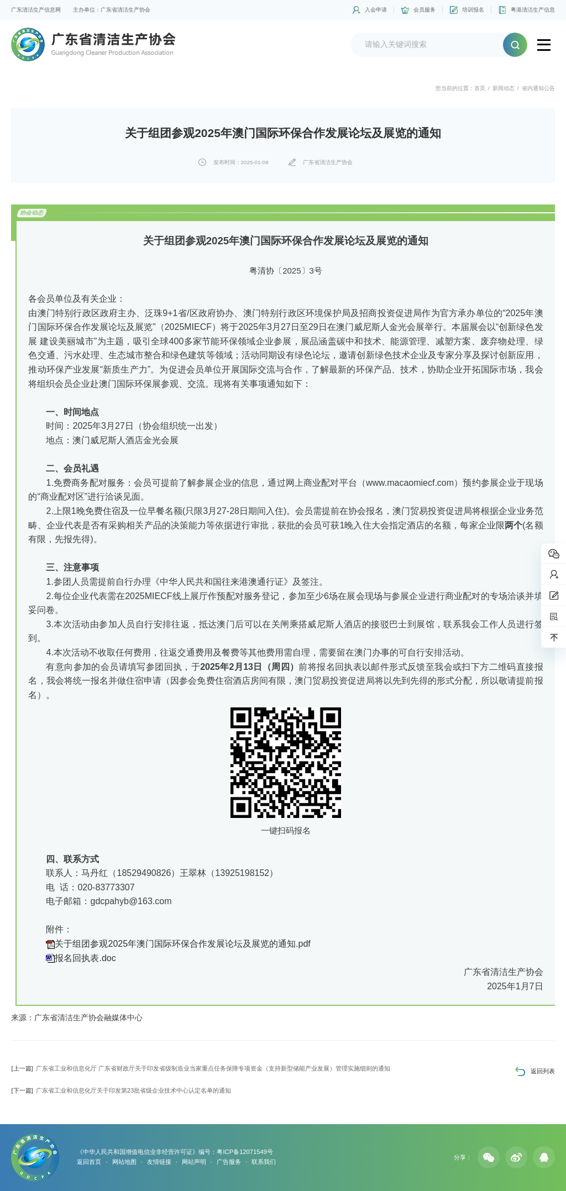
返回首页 (89, 1161)
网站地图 (124, 1161)
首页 (479, 88)
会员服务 (424, 10)
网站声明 (194, 1161)
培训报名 (473, 10)
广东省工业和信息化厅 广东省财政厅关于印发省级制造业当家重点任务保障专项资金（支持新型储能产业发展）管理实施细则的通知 (200, 1068)
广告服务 (229, 1161)
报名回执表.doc (85, 958)
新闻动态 (503, 88)
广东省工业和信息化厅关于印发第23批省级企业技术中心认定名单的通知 (121, 1090)
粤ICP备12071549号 (244, 1151)
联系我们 (263, 1161)
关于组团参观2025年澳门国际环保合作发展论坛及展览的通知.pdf (182, 943)
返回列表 (543, 1071)
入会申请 (376, 10)
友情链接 (159, 1161)
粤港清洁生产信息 (533, 10)
